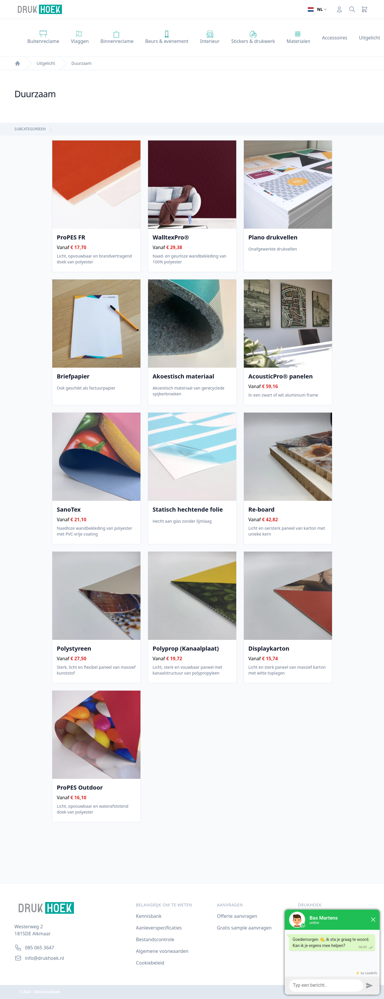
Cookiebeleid (150, 963)
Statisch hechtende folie (188, 509)
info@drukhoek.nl (44, 958)
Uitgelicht (46, 63)
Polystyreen (74, 648)
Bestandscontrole (155, 939)
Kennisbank (149, 916)
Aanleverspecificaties (159, 928)
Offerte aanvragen (237, 916)
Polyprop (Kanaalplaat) (186, 648)
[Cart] (364, 9)
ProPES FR (71, 237)
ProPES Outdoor (80, 787)
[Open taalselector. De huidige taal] (317, 9)
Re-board (262, 509)
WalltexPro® (171, 237)
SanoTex (69, 509)
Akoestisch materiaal (183, 376)
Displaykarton (269, 648)
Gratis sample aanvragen (244, 928)
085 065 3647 (39, 947)
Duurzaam (82, 63)
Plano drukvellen (273, 237)
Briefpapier (73, 376)
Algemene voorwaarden (162, 951)
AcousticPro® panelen (281, 376)
